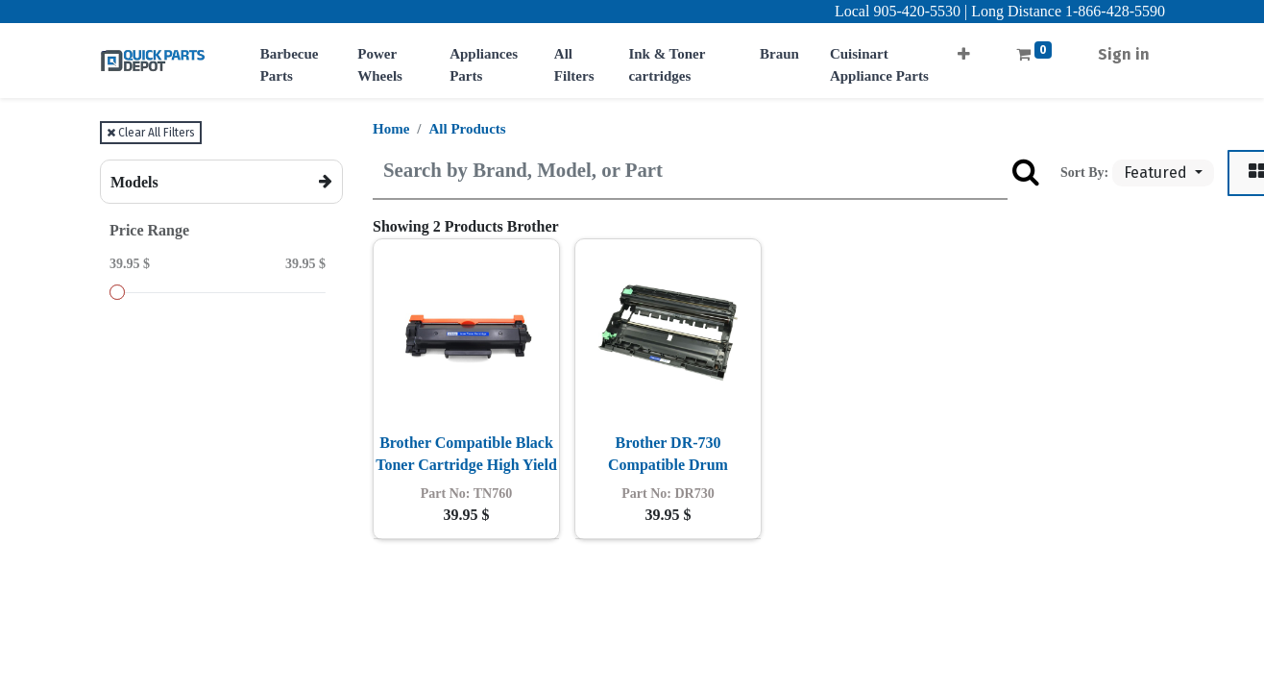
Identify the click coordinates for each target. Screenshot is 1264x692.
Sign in (1124, 54)
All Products (467, 128)
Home (391, 128)
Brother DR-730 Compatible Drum (668, 453)
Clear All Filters (151, 132)
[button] (964, 48)
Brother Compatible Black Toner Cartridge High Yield (466, 453)
